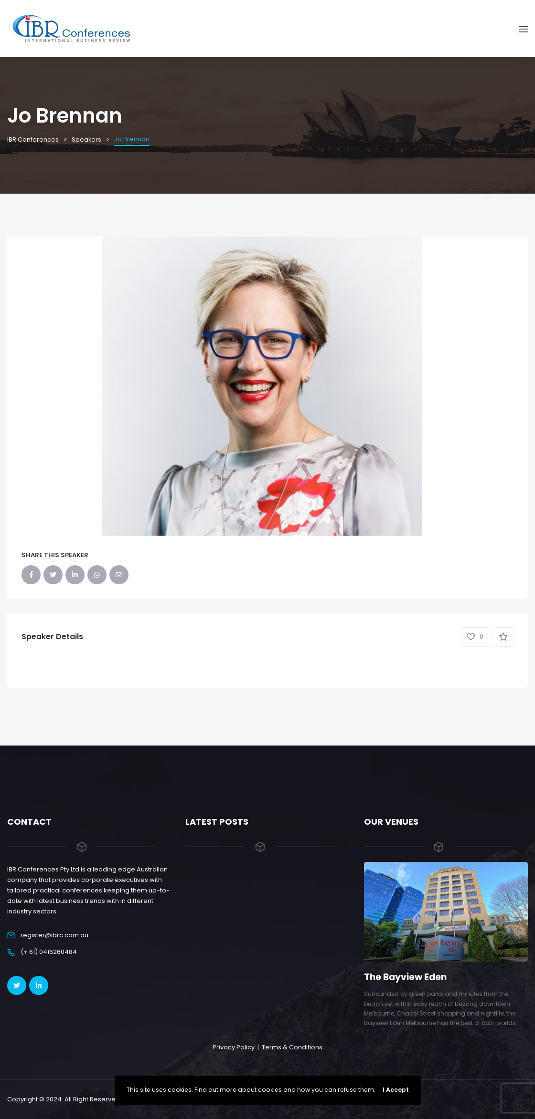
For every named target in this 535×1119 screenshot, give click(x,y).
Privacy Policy (234, 1047)
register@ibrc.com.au (54, 935)
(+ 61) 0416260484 (49, 951)
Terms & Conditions (292, 1047)
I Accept (396, 1090)
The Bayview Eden (406, 977)
